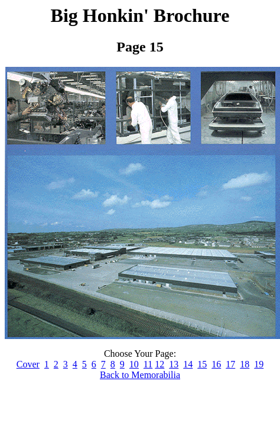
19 (258, 364)
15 (202, 364)
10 (134, 364)
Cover (28, 364)
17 (230, 364)
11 (148, 364)
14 (188, 364)
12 (159, 364)
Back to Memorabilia (140, 375)
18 (244, 364)
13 (173, 364)
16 (216, 364)
